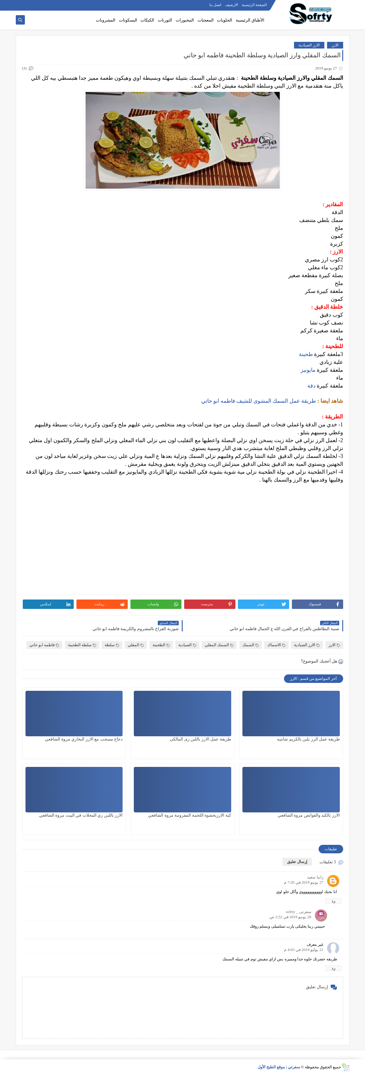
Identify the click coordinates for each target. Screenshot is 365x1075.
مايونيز (308, 370)
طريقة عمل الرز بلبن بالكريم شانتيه (308, 739)
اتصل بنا (215, 5)
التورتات (165, 20)
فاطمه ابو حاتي (44, 645)
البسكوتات (128, 20)
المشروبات (105, 20)
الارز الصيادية (309, 45)
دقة (311, 386)
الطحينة (161, 645)
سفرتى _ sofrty (298, 911)
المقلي (136, 645)
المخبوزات (185, 20)
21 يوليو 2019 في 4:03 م (303, 949)
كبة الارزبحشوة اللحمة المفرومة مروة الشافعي (189, 815)
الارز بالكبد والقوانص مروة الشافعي (309, 815)
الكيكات (147, 20)
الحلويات (224, 20)
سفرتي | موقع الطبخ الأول (279, 1067)
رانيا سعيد (315, 877)
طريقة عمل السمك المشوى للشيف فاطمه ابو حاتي (258, 401)
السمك (250, 645)
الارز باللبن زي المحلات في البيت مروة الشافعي (81, 815)
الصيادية (187, 645)
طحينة (306, 354)
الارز (335, 45)
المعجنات (206, 20)
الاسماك (276, 645)
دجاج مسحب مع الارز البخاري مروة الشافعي (84, 739)
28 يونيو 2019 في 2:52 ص (290, 917)
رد (333, 901)
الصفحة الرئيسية (254, 5)
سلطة (112, 645)
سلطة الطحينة (82, 645)
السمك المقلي (219, 645)
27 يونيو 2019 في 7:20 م (303, 882)
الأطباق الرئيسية (250, 20)
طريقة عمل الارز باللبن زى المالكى (200, 739)
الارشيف (231, 5)
